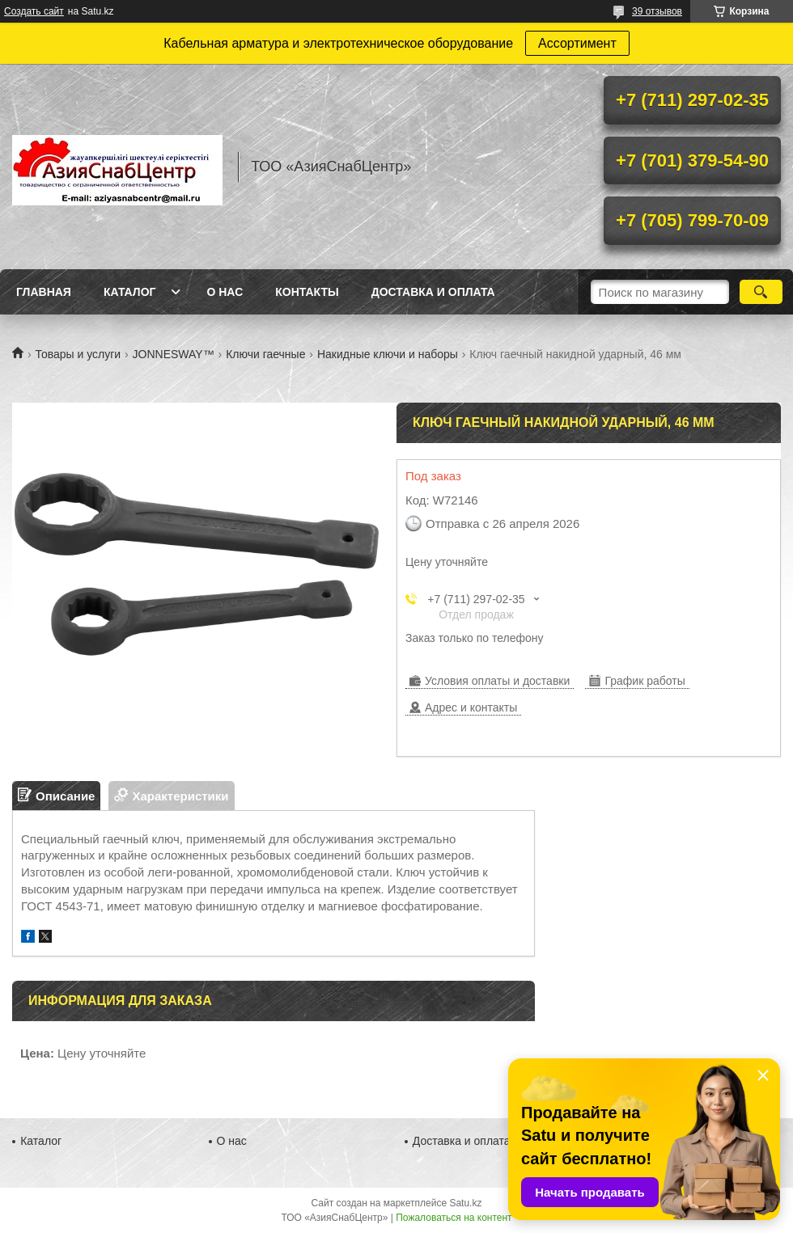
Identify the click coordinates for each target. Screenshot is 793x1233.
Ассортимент (577, 43)
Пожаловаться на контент (453, 1217)
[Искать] (761, 292)
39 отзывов (657, 11)
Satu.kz (465, 1203)
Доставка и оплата (433, 291)
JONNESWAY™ (173, 354)
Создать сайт (34, 11)
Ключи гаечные (265, 354)
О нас (224, 291)
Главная (43, 291)
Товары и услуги (78, 354)
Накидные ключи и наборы (387, 354)
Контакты (306, 291)
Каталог (130, 291)
